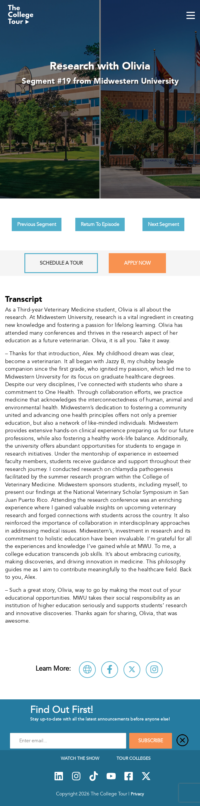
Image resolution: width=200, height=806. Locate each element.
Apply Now (137, 263)
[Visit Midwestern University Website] (87, 669)
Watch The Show (80, 758)
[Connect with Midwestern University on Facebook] (109, 669)
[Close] (182, 740)
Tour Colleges (134, 758)
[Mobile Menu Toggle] (190, 16)
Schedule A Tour (61, 263)
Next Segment (163, 224)
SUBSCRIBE (150, 741)
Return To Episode (100, 224)
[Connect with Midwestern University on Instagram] (154, 669)
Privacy (137, 794)
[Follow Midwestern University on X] (131, 669)
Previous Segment (36, 224)
